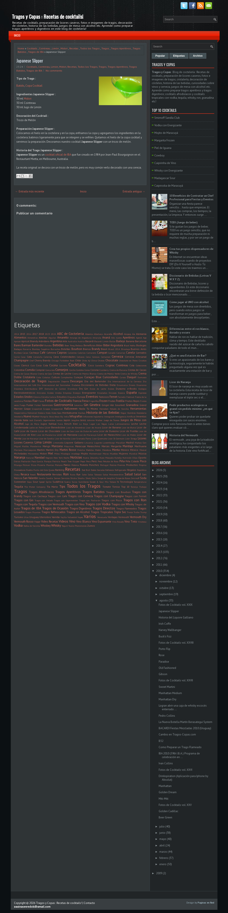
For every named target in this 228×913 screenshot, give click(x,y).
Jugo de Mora (32, 423)
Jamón (59, 420)
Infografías (76, 416)
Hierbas (81, 412)
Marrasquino (29, 449)
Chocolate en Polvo (128, 360)
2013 (159, 552)
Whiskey (46, 526)
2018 (41, 334)
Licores (142, 438)
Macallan (120, 442)
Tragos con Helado (44, 500)
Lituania (88, 442)
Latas (111, 423)
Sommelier (20, 481)
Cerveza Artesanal (135, 356)
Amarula (97, 337)
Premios (121, 465)
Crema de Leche (62, 373)
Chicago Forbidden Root (62, 360)
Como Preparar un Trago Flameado (180, 747)
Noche (66, 457)
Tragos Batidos (93, 492)
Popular (160, 55)
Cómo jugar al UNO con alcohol (189, 302)
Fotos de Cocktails (58, 400)
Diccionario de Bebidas (95, 385)
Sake (84, 474)
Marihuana (140, 446)
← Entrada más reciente (29, 191)
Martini (41, 449)
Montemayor (95, 453)
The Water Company (34, 486)
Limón (55, 48)
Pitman (26, 465)
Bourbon (76, 349)
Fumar (29, 405)
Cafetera (51, 352)
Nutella (118, 457)
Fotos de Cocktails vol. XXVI (175, 770)
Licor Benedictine (55, 427)
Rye (78, 474)
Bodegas (141, 345)
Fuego (22, 405)
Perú (94, 461)
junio (162, 833)
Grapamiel (37, 408)
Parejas (47, 461)
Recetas (73, 48)
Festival (130, 396)
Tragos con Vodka (97, 504)
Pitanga (18, 465)
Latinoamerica (122, 423)
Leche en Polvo (36, 427)
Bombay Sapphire (41, 349)
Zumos (91, 525)
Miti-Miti (163, 799)
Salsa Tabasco (94, 474)
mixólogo (75, 453)
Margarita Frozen (164, 140)
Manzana (57, 446)
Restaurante (44, 474)
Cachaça (34, 352)
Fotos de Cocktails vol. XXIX (175, 605)
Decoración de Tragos (30, 381)
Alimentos (20, 337)
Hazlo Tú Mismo (88, 408)
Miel (50, 453)
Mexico (125, 449)
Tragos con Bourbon (118, 492)
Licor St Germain (116, 438)
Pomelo (84, 465)
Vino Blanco (83, 521)
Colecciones (141, 365)
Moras (106, 453)
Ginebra (95, 405)
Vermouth (123, 517)
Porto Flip (164, 649)
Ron (66, 474)
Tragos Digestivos (81, 508)
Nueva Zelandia (91, 457)
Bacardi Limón (101, 341)
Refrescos (109, 469)
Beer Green (165, 817)
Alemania (141, 334)
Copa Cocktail (33, 85)
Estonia (37, 396)
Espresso (142, 392)
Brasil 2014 (114, 349)
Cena (88, 356)
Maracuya (80, 446)
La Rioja (83, 423)
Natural (30, 457)
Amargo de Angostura (81, 337)
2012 (159, 558)
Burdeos (18, 352)
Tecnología (126, 481)
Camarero (91, 352)
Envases (112, 392)
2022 (159, 495)
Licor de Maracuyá (87, 434)
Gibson (163, 674)
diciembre (165, 575)
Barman (26, 345)
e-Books (132, 388)
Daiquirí (131, 377)
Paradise (164, 661)
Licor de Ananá (93, 427)
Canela (130, 352)
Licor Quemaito (99, 438)
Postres (113, 465)
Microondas (33, 453)
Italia (25, 420)
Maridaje (128, 446)
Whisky (56, 525)
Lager (92, 423)
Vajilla (63, 517)
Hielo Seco (56, 412)
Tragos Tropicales (102, 512)
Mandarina (35, 446)
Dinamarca (122, 385)
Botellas (65, 349)
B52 (161, 741)
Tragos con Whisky (122, 504)
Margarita (116, 446)
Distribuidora (31, 388)
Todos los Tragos (90, 48)
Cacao (25, 352)
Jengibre (75, 420)
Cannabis (141, 352)
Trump (143, 512)
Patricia (56, 461)
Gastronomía (63, 405)
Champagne (21, 360)
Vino (72, 521)
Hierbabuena (69, 412)
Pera (88, 461)
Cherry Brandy (42, 360)
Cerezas (95, 356)
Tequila (18, 486)
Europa (81, 396)
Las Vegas (101, 423)
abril (162, 845)
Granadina (132, 405)
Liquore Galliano (74, 442)
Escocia (121, 392)
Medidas (90, 449)
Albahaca (98, 334)
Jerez (83, 420)
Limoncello (58, 442)
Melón (98, 449)
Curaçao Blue (92, 377)
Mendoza (106, 449)
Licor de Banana (111, 427)
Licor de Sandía (46, 438)
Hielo (48, 412)
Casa (23, 356)
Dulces (111, 388)
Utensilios (45, 517)
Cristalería (29, 377)
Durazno (121, 388)
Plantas (50, 465)
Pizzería (41, 465)
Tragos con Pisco (111, 500)
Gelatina (78, 405)
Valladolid (72, 517)
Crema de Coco (45, 373)
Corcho (72, 369)
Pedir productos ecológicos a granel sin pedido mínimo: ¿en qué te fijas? (190, 408)
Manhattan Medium (170, 693)
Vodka (18, 525)
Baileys (120, 341)
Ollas (134, 457)
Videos (63, 521)
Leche (134, 423)
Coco (91, 365)
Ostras (17, 461)
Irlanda (18, 420)
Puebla (29, 469)
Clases (17, 365)
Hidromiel (32, 412)
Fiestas (28, 401)
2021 (159, 501)
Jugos (44, 423)
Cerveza (117, 356)
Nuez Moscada (106, 457)
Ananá (106, 337)
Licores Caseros (24, 442)
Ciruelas (142, 360)
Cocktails (32, 48)
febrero (163, 858)
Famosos (104, 396)
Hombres (131, 412)
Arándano (44, 341)
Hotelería (18, 416)
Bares (17, 345)
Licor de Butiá (129, 427)
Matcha (81, 449)
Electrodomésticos (24, 392)
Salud (129, 474)
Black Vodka (130, 345)
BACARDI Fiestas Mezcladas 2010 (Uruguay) (185, 728)
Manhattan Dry (167, 699)
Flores (41, 401)
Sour (35, 481)
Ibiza (51, 416)
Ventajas (113, 517)
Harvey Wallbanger (170, 630)
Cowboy (159, 155)
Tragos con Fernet (135, 496)
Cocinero (63, 365)
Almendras (32, 337)
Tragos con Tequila (25, 504)
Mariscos (18, 449)
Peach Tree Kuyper (70, 461)
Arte (64, 341)
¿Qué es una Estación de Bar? (187, 355)
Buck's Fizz (165, 636)
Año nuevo (116, 337)
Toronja (134, 486)
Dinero (132, 385)
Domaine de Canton (55, 388)
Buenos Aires (138, 349)
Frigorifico (94, 401)
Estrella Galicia (48, 396)
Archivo (198, 55)
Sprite (48, 481)
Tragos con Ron (134, 500)
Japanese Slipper (29, 60)
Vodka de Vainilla (31, 525)
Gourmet (120, 405)
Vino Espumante (101, 521)
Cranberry (104, 369)
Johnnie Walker (94, 420)
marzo (163, 852)
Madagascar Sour (164, 178)
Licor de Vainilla (62, 438)
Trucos (130, 512)
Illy (61, 416)
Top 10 (125, 486)
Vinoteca (142, 521)
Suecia (67, 481)
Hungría (44, 416)
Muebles (114, 453)
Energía (77, 392)
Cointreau (44, 48)
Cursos (123, 377)
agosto (163, 600)
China (94, 360)
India (66, 416)
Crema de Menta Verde (108, 373)
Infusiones (88, 416)
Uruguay (34, 517)
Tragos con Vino (75, 504)
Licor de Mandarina (46, 434)
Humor (36, 416)
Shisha (73, 478)
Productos (132, 465)
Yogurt (65, 525)
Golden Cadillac (168, 811)
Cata (29, 356)
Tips (62, 486)
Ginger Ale (108, 405)
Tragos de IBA (36, 51)
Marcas (106, 446)
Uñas (26, 517)
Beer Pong (70, 345)
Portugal (104, 465)
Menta (116, 450)
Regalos (131, 469)
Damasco (142, 377)
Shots (88, 478)
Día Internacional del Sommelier (53, 385)
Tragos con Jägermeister (66, 500)
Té (118, 481)
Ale (133, 334)
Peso (100, 461)
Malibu (25, 446)
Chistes (101, 360)
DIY (41, 388)
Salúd (137, 474)
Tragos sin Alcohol (78, 512)
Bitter (99, 345)
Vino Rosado (118, 521)
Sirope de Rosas (122, 478)
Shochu (81, 478)
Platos (67, 465)
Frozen (103, 401)
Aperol (139, 337)
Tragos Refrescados (53, 512)
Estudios (62, 396)
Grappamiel (57, 408)
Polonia (75, 465)
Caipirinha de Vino (165, 163)
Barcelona (140, 341)
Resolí (33, 474)
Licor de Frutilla (129, 431)
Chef (31, 360)
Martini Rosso (68, 450)
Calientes (72, 352)
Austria (81, 341)
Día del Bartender (95, 381)
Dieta (113, 385)
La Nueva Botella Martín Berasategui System (185, 722)
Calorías (81, 352)
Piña (122, 461)
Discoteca (18, 388)
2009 (159, 873)
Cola (131, 365)
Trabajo (142, 486)
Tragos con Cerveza (80, 496)
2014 (16, 334)
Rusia (72, 474)
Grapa (27, 408)
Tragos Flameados (126, 508)
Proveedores (19, 469)
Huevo (27, 416)
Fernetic (122, 396)
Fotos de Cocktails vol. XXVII (176, 680)
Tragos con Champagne (109, 496)
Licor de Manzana (67, 434)
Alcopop (127, 334)
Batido (20, 85)
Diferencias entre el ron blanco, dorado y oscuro (189, 330)
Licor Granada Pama (81, 438)
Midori (64, 48)
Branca (87, 349)
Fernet (113, 397)
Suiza (74, 481)
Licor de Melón (128, 434)
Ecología (142, 388)
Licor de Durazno (109, 431)
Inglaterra (98, 416)
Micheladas (20, 453)
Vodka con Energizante (168, 125)
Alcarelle (108, 334)
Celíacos (80, 356)
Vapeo (80, 517)
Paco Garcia (37, 461)
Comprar (40, 369)
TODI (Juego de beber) (183, 222)
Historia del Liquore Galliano (176, 617)
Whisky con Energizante (168, 170)
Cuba (38, 377)
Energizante (89, 392)
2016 (28, 334)
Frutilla (120, 401)
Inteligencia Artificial (125, 416)
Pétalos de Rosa (111, 461)
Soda (143, 478)
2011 (159, 565)
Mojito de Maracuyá (166, 133)
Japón (67, 420)
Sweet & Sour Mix (99, 481)
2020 (159, 508)
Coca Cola (42, 365)
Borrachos (55, 349)
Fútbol (37, 405)
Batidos (48, 345)
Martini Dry (52, 449)
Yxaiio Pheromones (77, 525)
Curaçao (78, 377)
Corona (94, 369)
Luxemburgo (109, 442)
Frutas (111, 401)
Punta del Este (40, 469)
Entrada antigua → (134, 191)
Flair (35, 401)
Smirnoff (135, 478)
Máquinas (69, 446)
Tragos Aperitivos (121, 48)
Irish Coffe (165, 624)
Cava (56, 356)
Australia (72, 341)
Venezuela (102, 517)
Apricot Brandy (29, 341)
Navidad (40, 457)
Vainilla (56, 517)
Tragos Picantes (32, 512)
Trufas (137, 512)
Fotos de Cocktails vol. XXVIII (176, 643)
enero (162, 864)
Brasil (104, 349)
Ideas (56, 416)
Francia (77, 401)
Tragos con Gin (24, 500)
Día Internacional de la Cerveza (124, 381)
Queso (51, 469)
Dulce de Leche (98, 388)
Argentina (56, 341)
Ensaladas (102, 392)
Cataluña (37, 356)
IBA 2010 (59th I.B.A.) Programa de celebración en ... (179, 755)
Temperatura (140, 481)
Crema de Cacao (137, 369)
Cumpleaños (67, 377)
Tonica (116, 486)
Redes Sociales (98, 469)
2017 (34, 334)
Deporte (65, 381)
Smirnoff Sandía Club (167, 118)
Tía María (52, 486)
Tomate (106, 486)
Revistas (57, 474)
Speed (42, 481)
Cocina (53, 365)
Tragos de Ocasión (55, 508)
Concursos (50, 369)
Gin (86, 405)
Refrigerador (121, 469)
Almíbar (43, 337)
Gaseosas (47, 405)
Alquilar (52, 337)
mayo (162, 839)
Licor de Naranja (30, 438)
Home (21, 48)
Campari (102, 352)
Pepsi (82, 461)
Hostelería (141, 412)
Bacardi (89, 341)
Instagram (109, 416)
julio (162, 826)
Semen (57, 478)
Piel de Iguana (162, 148)
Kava (60, 423)
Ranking (59, 469)
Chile (78, 360)
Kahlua (52, 423)
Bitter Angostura (113, 345)
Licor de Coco (67, 431)
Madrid (130, 442)
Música (142, 453)
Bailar (112, 341)
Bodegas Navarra (22, 349)
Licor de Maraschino (109, 434)
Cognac (110, 365)
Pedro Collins (167, 716)
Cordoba (80, 369)
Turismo (18, 517)
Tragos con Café (57, 496)
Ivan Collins (166, 763)
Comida (30, 370)
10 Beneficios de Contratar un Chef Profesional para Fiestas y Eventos (191, 197)
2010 (159, 571)
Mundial (133, 453)
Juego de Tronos (111, 420)
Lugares (98, 442)
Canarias (120, 352)
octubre (164, 588)
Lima (38, 442)
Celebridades (68, 356)
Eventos (92, 396)
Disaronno (141, 385)
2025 (159, 476)
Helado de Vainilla (119, 408)
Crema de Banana (118, 369)
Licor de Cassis (28, 431)
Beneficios (90, 345)
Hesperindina (20, 412)
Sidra (94, 478)
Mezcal (143, 449)
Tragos (105, 48)
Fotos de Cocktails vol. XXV (175, 805)
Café (42, 352)
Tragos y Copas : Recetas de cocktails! (47, 16)
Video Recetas (49, 521)
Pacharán (26, 461)
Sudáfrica (58, 481)
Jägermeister (49, 420)
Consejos (61, 369)
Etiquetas (72, 396)
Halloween (71, 408)
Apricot (17, 341)
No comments (54, 70)
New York (58, 457)
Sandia (42, 478)
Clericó (25, 365)
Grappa (46, 408)
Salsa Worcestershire (113, 474)
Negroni (49, 457)
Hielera (41, 412)
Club (33, 365)
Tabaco (113, 481)
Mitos (57, 453)
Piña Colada (132, 461)
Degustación (54, 381)
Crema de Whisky (129, 373)
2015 (22, 334)
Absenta (89, 334)
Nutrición (127, 457)
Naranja (19, 457)
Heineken (104, 408)
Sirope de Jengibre (106, 478)
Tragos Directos (103, 508)
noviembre (165, 581)
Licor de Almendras (75, 427)
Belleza (79, 345)
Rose (161, 655)
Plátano (59, 465)
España (131, 392)
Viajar (37, 521)
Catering (48, 356)
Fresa (85, 401)
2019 (159, 514)
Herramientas (138, 408)
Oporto (142, 457)
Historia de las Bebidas (102, 412)
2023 (47, 334)
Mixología (65, 453)
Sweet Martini (167, 687)
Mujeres (123, 453)
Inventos (141, 416)
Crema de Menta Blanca (84, 373)
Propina (142, 465)
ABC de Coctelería (70, 333)
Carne (17, 356)
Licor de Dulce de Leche (86, 431)
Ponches (94, 465)
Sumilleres (83, 481)
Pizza (33, 465)
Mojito (84, 453)
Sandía (49, 478)
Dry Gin (83, 388)
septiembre (166, 594)
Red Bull (86, 469)
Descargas (76, 381)
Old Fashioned (167, 668)
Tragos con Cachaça (35, 496)
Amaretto (63, 337)
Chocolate (111, 360)
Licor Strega (131, 438)
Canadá (111, 352)
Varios (90, 516)
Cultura (55, 377)
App (144, 337)
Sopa (29, 481)
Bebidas (58, 345)
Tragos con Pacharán (89, 500)
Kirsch (67, 423)
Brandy (96, 349)
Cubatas (46, 377)
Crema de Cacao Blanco (25, 373)
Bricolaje (125, 349)
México (134, 449)
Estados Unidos (23, 397)
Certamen (105, 356)
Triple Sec (120, 512)
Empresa (67, 392)
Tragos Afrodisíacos (41, 492)
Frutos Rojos (132, 401)
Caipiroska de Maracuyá (168, 185)
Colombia (19, 369)
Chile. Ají (86, 360)
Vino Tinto (130, 521)
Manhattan (165, 786)
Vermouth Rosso (24, 521)
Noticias (76, 457)
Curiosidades (110, 377)
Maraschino (93, 446)
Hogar (123, 412)
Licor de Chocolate (49, 431)
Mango (46, 446)
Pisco (143, 461)
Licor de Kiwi (28, 434)
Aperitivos (129, 337)
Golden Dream (168, 792)
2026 (159, 470)
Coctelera (99, 365)
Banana (130, 341)
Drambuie (72, 388)
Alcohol (118, 334)
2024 (53, 334)
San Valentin (30, 478)
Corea (87, 369)
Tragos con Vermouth (51, 504)
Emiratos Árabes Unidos (49, 392)
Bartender (38, 345)
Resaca (25, 474)
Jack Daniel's (35, 420)
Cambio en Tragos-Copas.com (177, 734)
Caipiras (62, 352)
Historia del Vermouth (183, 435)
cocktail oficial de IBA (58, 154)
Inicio (17, 35)
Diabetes (76, 385)
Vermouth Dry (138, 517)
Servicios (65, 478)
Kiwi (75, 423)
